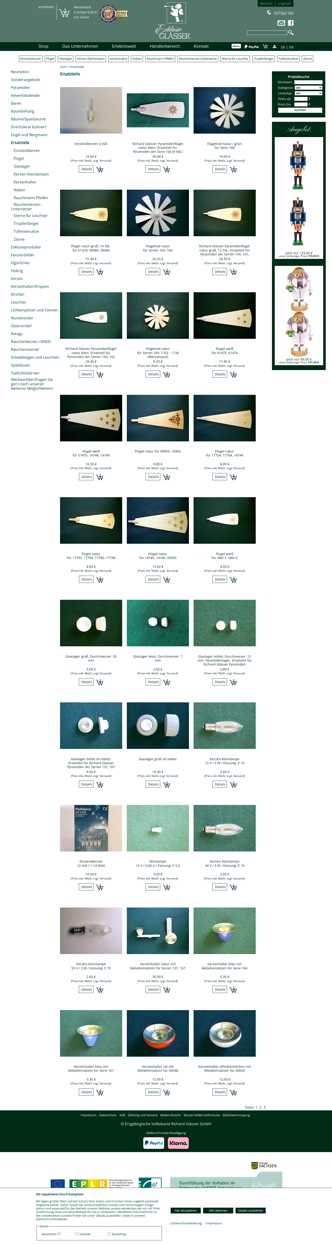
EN (291, 47)
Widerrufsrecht (170, 1115)
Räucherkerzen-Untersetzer (198, 59)
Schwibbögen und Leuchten (35, 357)
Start (63, 67)
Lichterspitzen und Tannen (34, 310)
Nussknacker (22, 317)
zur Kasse (81, 17)
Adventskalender (25, 95)
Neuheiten (20, 71)
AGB (122, 1115)
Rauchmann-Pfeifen (160, 59)
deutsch (266, 3)
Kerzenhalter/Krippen (30, 286)
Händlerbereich (165, 46)
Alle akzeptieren (186, 1210)
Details (86, 169)
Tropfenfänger (263, 59)
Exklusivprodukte (26, 247)
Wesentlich (49, 1234)
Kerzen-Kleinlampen (91, 59)
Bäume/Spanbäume (28, 119)
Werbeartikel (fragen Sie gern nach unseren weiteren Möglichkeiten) (32, 384)
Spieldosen (20, 365)
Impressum (88, 1115)
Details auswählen (250, 1210)
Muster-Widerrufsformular (202, 1115)
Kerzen (17, 278)
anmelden (46, 7)
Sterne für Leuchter (235, 59)
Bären (16, 103)
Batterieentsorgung (236, 1115)
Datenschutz (108, 1115)
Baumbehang (22, 111)
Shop (43, 46)
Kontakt (201, 46)
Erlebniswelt (124, 46)
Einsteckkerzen (30, 59)
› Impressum (212, 1223)
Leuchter (18, 302)
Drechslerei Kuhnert (28, 126)
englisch (284, 3)
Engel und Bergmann (29, 134)
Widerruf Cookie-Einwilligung (166, 1133)
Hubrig (17, 270)
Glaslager (65, 59)
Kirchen (17, 294)
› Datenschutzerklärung (185, 1223)
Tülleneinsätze (288, 59)
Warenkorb (82, 7)
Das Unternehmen (80, 46)
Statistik (84, 1234)
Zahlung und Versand (142, 1115)
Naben (137, 59)
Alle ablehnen (218, 1210)
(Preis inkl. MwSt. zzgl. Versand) (91, 160)
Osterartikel (21, 325)
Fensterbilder (22, 255)
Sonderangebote (25, 79)
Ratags (17, 333)
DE (283, 47)
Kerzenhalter (118, 59)
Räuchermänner (25, 349)
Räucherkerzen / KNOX (31, 341)
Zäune (307, 59)
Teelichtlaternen (25, 373)
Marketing (119, 1234)
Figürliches (20, 262)
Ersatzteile (20, 142)
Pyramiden (20, 87)
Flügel (50, 59)
